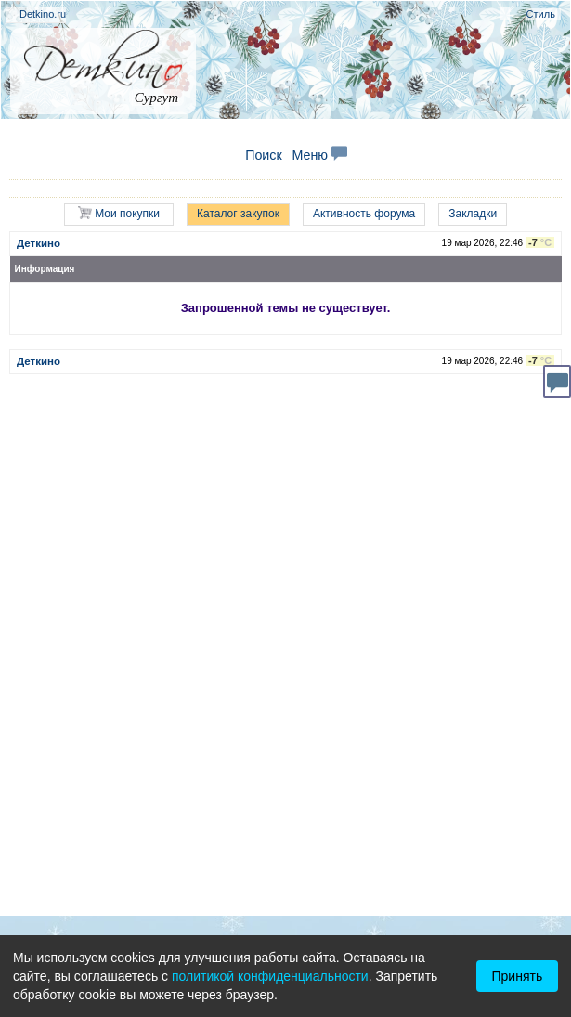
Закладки (472, 213)
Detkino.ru (42, 14)
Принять (517, 976)
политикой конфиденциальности (270, 976)
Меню (319, 155)
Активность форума (364, 213)
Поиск (263, 155)
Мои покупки (119, 213)
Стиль (540, 14)
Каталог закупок (238, 213)
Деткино (38, 243)
